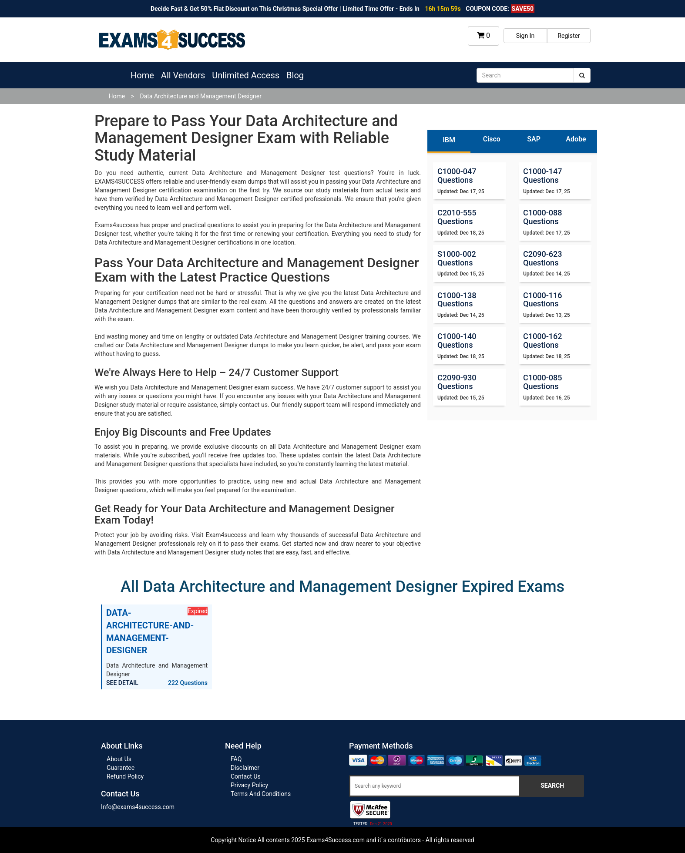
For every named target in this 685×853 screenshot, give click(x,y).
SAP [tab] (534, 139)
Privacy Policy (249, 785)
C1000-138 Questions (456, 300)
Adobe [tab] (576, 139)
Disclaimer (245, 767)
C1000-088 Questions (542, 217)
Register (568, 35)
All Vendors (183, 75)
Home (142, 75)
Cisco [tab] (491, 139)
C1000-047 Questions (456, 176)
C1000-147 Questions (542, 176)
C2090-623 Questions (542, 258)
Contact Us (246, 776)
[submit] (582, 75)
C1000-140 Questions (456, 340)
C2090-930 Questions (456, 382)
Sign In (525, 35)
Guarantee (120, 767)
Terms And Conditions (261, 793)
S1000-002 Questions (456, 258)
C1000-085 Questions (542, 382)
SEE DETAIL (122, 682)
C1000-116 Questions (542, 300)
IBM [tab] (449, 140)
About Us (119, 759)
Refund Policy (125, 776)
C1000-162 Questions (542, 340)
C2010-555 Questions (456, 217)
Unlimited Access (245, 75)
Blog (295, 75)
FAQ (236, 759)
